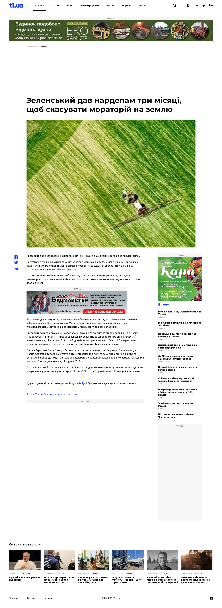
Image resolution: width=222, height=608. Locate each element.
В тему (163, 304)
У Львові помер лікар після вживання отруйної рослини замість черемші (162, 580)
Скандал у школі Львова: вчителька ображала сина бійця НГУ (93, 580)
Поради (127, 5)
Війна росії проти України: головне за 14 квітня (179, 324)
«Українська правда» (64, 269)
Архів (142, 5)
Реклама (31, 598)
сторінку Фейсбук (74, 383)
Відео (69, 5)
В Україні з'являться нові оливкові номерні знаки (178, 368)
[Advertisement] (111, 72)
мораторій (72, 394)
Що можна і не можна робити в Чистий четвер (176, 416)
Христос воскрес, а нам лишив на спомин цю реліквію (177, 346)
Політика (48, 394)
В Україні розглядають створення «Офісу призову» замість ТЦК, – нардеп (177, 392)
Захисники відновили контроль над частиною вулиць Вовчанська (196, 580)
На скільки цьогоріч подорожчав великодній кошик (177, 335)
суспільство (60, 394)
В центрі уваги (90, 5)
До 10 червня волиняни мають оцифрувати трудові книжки (175, 357)
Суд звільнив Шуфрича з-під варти (24, 578)
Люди (55, 5)
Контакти (50, 598)
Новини (39, 5)
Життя (110, 5)
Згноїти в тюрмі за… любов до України (175, 404)
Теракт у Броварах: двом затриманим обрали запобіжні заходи (59, 580)
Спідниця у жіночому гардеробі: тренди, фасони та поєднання (176, 380)
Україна (39, 394)
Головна (13, 598)
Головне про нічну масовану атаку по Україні (179, 313)
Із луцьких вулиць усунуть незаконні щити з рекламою (127, 580)
